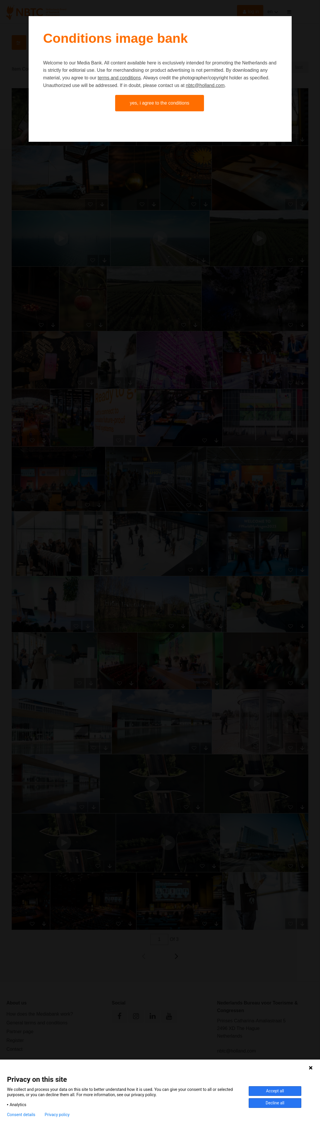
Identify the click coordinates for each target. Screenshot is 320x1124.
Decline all (275, 1103)
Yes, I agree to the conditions (159, 102)
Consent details (21, 1114)
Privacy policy (57, 1114)
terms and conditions (119, 77)
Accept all (275, 1091)
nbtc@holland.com (205, 85)
